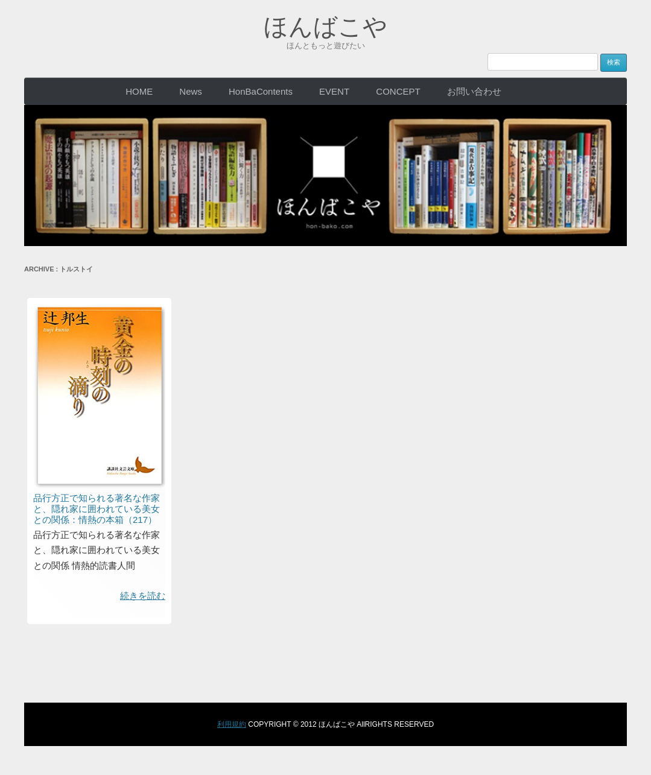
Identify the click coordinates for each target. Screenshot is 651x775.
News (190, 91)
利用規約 (231, 724)
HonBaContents (261, 91)
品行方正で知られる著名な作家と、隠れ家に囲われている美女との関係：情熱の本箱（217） (96, 509)
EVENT (334, 91)
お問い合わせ (474, 91)
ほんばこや (325, 26)
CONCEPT (398, 91)
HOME (139, 91)
